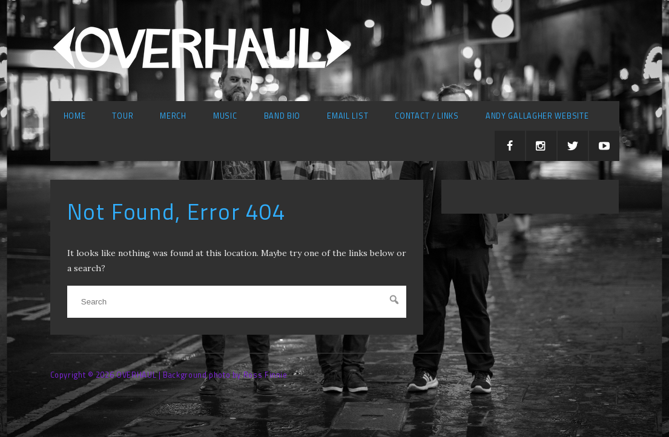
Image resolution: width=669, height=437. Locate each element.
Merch (173, 116)
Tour (122, 116)
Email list (347, 116)
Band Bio (282, 116)
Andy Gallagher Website (537, 116)
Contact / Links (427, 116)
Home (75, 116)
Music (225, 116)
